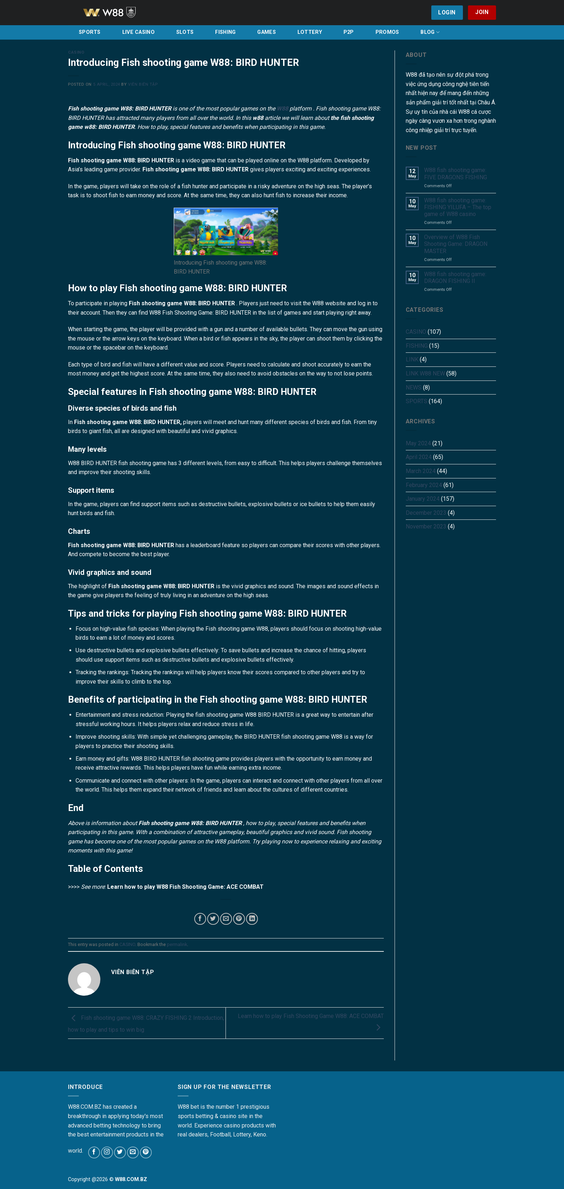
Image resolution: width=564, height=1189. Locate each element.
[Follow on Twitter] (120, 1152)
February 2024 (424, 485)
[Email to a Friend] (226, 919)
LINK (412, 359)
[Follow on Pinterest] (146, 1152)
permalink (177, 944)
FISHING (225, 32)
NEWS (414, 387)
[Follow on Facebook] (94, 1152)
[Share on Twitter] (213, 919)
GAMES (266, 32)
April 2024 (419, 457)
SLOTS (185, 32)
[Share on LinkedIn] (252, 919)
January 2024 (423, 498)
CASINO (76, 52)
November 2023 (426, 526)
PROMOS (387, 32)
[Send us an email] (133, 1152)
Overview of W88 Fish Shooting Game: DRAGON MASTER (455, 244)
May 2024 (418, 443)
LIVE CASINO (138, 32)
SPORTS (90, 32)
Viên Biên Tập (143, 84)
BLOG (430, 32)
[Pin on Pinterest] (239, 919)
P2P (349, 32)
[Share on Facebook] (200, 919)
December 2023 (426, 512)
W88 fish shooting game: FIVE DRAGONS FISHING (455, 173)
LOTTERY (309, 32)
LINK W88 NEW (425, 373)
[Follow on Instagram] (107, 1152)
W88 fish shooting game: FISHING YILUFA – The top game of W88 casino (457, 207)
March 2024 (421, 471)
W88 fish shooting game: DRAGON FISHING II (455, 277)
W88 (282, 108)
